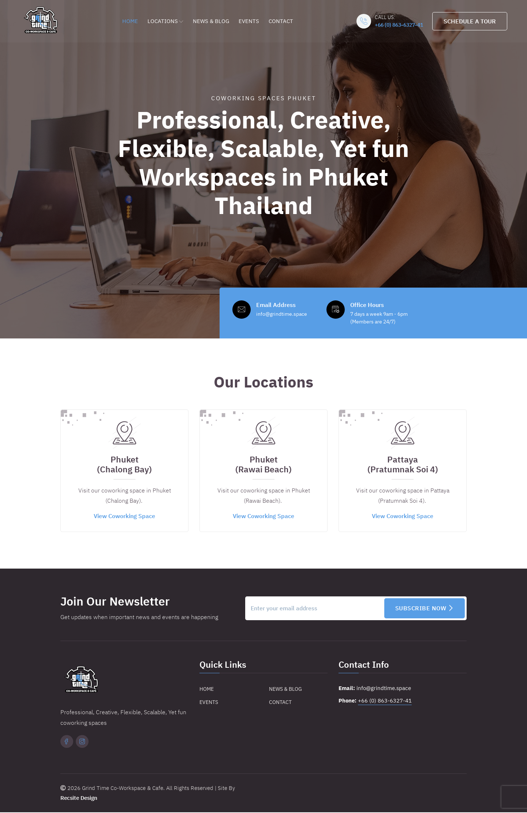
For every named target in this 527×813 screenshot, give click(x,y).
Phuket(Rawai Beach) (264, 465)
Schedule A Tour (469, 21)
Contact (281, 20)
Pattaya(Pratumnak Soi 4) (402, 465)
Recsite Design (78, 798)
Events (249, 20)
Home (130, 20)
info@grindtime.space (383, 688)
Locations (165, 20)
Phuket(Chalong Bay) (124, 465)
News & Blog (211, 20)
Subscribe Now (424, 608)
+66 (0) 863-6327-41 (398, 25)
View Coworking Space (124, 517)
